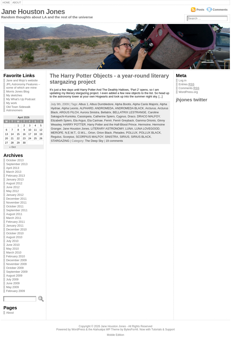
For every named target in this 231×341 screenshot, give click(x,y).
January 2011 (15, 225)
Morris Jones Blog (17, 91)
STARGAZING (60, 140)
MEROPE (57, 132)
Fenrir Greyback (123, 120)
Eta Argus (79, 120)
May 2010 (12, 248)
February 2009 (15, 291)
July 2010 (12, 241)
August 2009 (14, 275)
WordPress (78, 329)
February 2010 (15, 256)
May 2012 (12, 191)
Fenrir (108, 120)
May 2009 (12, 287)
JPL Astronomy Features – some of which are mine (23, 86)
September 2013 (17, 164)
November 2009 (16, 264)
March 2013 (13, 171)
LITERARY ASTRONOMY (107, 128)
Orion (91, 132)
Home (6, 2)
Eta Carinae (95, 120)
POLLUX (132, 132)
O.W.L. (82, 132)
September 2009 (17, 271)
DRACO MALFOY (148, 116)
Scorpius (68, 136)
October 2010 (15, 233)
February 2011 (15, 221)
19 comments (114, 140)
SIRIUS (124, 136)
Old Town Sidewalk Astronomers (18, 108)
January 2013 (15, 179)
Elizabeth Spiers (61, 120)
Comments (220, 9)
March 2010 (13, 252)
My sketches (14, 95)
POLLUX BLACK (150, 132)
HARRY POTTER (74, 124)
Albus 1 (83, 104)
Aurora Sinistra (89, 112)
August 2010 (14, 237)
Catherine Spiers (104, 116)
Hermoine (144, 124)
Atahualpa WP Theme (106, 329)
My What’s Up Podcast (20, 99)
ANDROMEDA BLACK (129, 108)
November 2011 (16, 202)
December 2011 (16, 198)
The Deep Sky (94, 140)
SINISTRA (111, 136)
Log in (183, 80)
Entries (186, 84)
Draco (131, 116)
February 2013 (15, 175)
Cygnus (121, 116)
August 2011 (14, 214)
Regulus (56, 136)
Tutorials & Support (163, 329)
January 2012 (15, 195)
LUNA (129, 128)
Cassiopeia (84, 116)
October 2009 (15, 268)
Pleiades (119, 132)
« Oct (12, 147)
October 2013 (15, 160)
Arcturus (150, 108)
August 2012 (14, 183)
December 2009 (16, 260)
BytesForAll (131, 329)
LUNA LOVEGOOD (146, 128)
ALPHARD (86, 108)
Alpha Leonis (70, 108)
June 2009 (13, 283)
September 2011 (17, 210)
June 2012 (13, 187)
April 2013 (12, 168)
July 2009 (12, 279)
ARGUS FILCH (69, 112)
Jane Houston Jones (33, 12)
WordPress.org (188, 92)
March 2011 (13, 218)
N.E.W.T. (70, 132)
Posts (200, 9)
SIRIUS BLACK (141, 136)
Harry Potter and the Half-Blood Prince (111, 124)
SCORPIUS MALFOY (89, 136)
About (16, 2)
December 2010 (16, 229)
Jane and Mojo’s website (22, 80)
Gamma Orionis (146, 120)
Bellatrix (106, 112)
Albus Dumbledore (101, 104)
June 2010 (13, 244)
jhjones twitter (191, 99)
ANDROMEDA (104, 108)
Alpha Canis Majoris (145, 104)
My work (11, 103)
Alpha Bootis (123, 104)
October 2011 (15, 206)
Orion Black (104, 132)
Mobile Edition (115, 334)
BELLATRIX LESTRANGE (129, 112)
